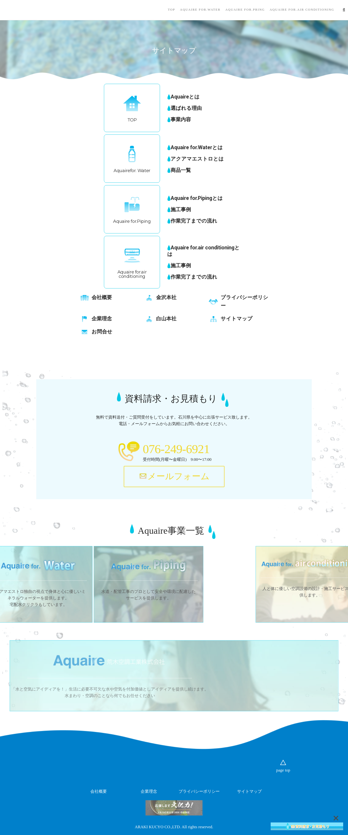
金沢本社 (166, 297)
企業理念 (102, 319)
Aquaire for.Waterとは (197, 147)
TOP (171, 9)
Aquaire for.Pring (245, 9)
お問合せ (102, 332)
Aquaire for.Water (200, 9)
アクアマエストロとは (197, 159)
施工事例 (181, 209)
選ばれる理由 (186, 108)
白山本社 (166, 319)
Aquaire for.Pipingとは (197, 198)
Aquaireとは (185, 97)
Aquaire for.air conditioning (302, 9)
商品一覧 (181, 170)
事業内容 (181, 119)
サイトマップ (237, 319)
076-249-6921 (176, 449)
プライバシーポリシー (199, 791)
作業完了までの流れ (194, 221)
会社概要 (102, 297)
